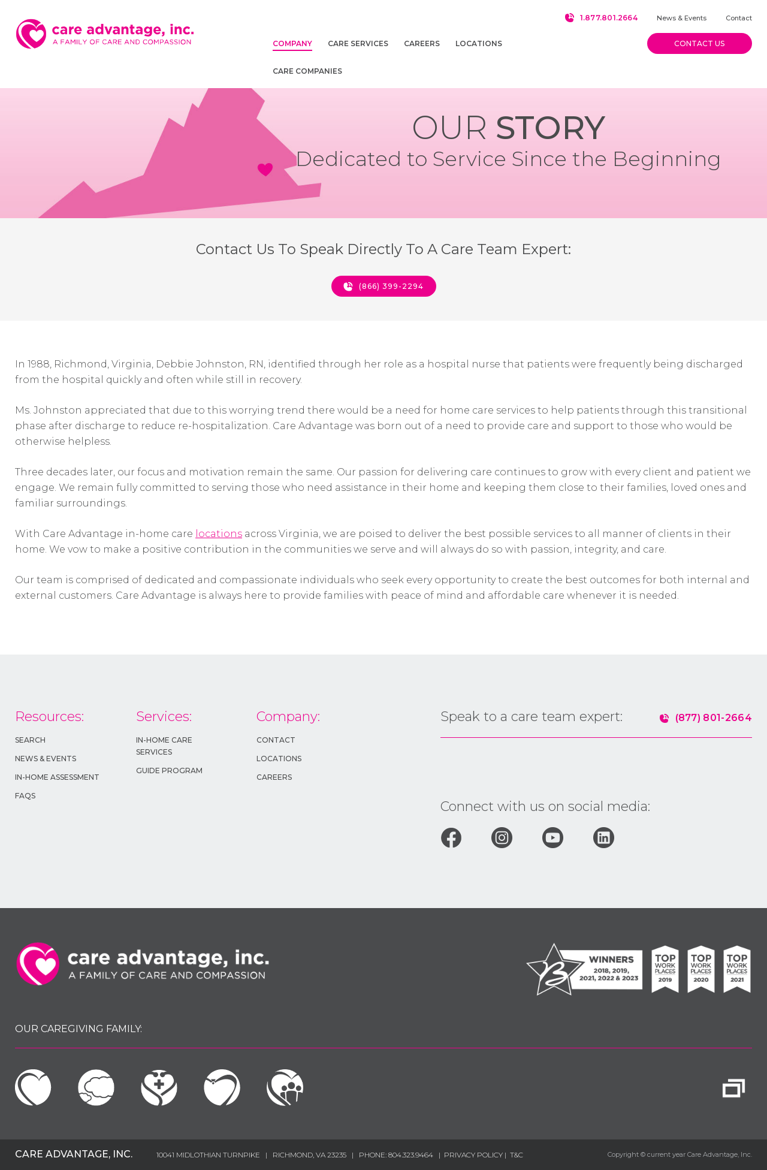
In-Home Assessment (57, 777)
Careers (274, 777)
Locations (278, 758)
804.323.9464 (410, 1154)
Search (30, 739)
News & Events (681, 18)
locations (218, 533)
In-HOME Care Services (164, 745)
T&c (516, 1154)
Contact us (699, 43)
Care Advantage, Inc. (73, 1154)
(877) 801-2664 (713, 717)
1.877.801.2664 (609, 17)
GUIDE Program (169, 770)
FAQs (25, 795)
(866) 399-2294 (391, 286)
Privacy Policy (474, 1154)
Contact (739, 18)
